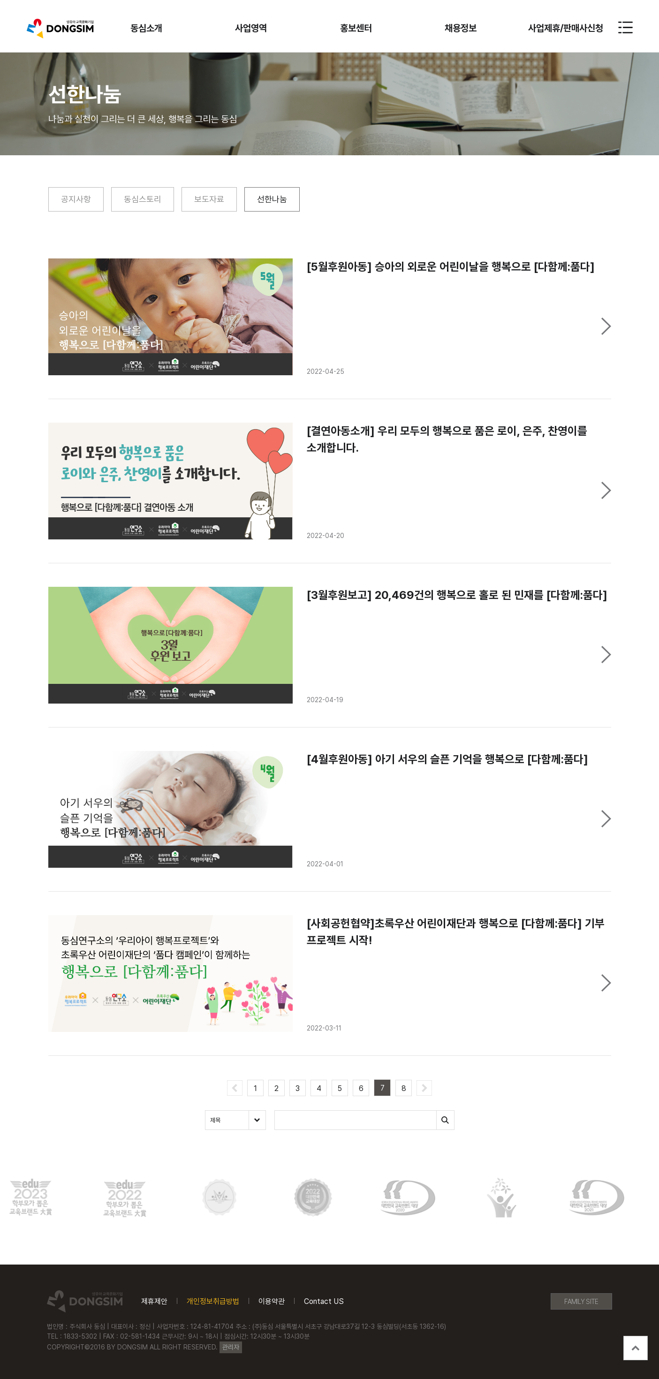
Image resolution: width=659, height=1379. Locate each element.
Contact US (324, 1301)
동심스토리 (142, 199)
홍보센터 (356, 28)
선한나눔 (272, 199)
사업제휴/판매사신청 (565, 28)
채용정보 (461, 28)
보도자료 (209, 199)
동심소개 (146, 28)
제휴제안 (154, 1301)
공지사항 (76, 199)
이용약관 (271, 1301)
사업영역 (251, 28)
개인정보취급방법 (213, 1301)
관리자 (230, 1347)
